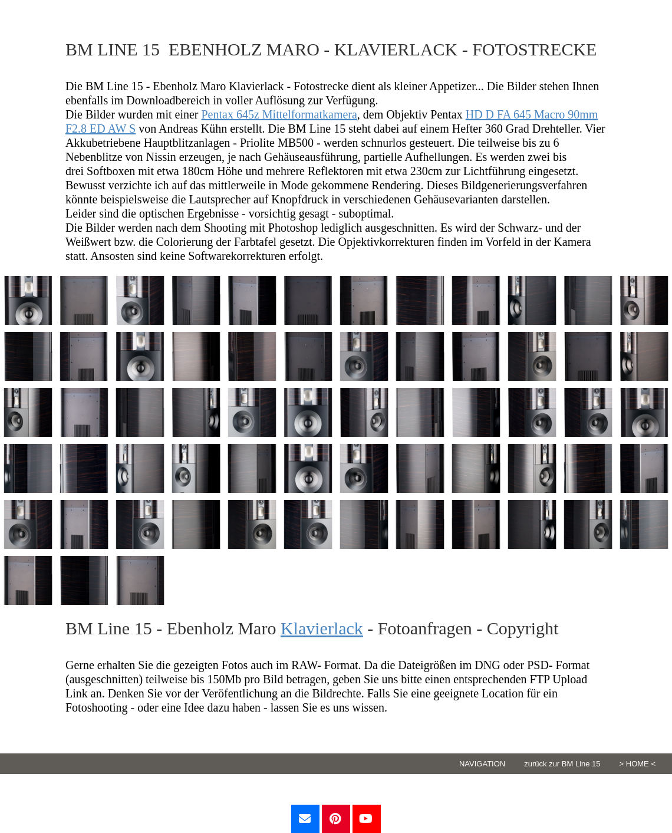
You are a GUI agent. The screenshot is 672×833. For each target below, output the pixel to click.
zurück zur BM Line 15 (562, 763)
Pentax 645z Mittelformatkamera (279, 114)
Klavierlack (322, 628)
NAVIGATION (482, 763)
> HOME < (637, 763)
